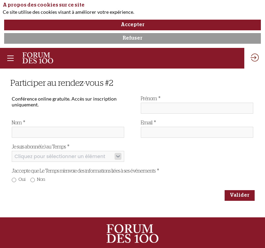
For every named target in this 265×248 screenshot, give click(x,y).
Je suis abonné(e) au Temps (40, 146)
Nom (18, 122)
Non (41, 179)
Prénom (150, 98)
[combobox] (68, 156)
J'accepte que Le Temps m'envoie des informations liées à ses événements (85, 171)
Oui (22, 179)
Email (148, 122)
